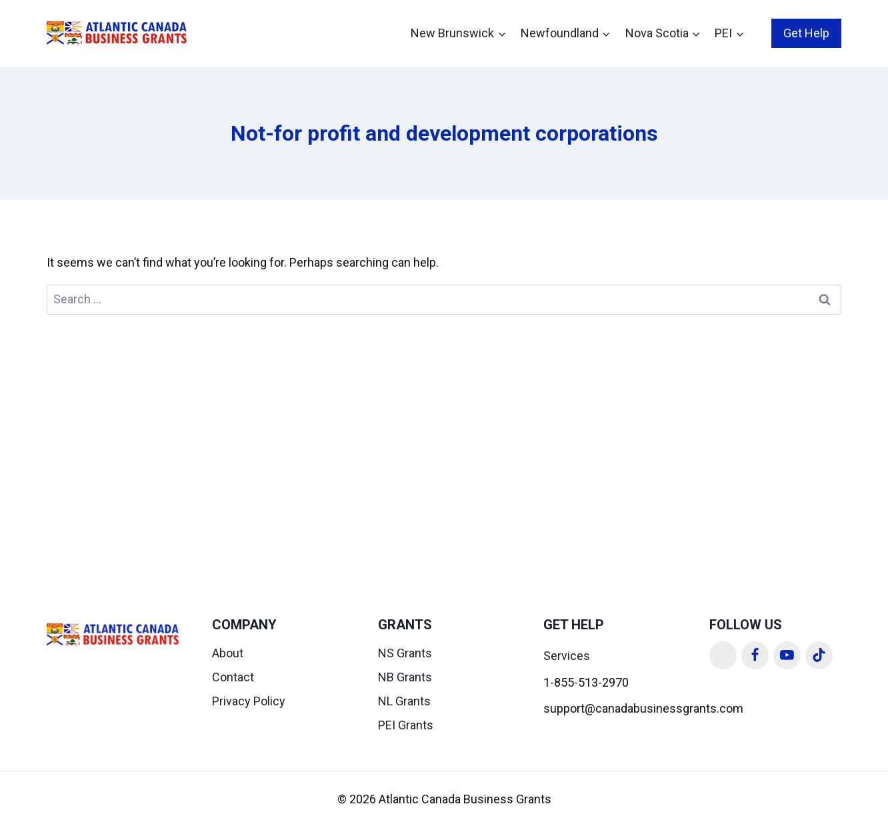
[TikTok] (819, 655)
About (227, 653)
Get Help (806, 33)
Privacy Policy (248, 701)
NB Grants (405, 677)
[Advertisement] (444, 414)
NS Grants (405, 653)
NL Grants (404, 701)
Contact (233, 677)
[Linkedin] (723, 655)
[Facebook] (755, 655)
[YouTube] (787, 655)
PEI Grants (405, 725)
